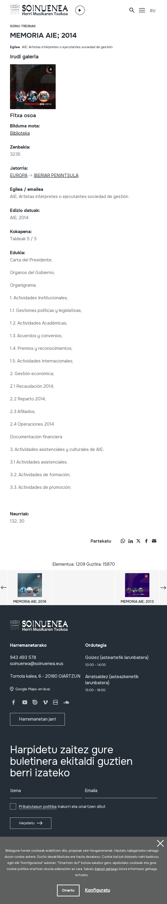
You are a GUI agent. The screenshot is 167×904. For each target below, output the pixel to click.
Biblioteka (20, 133)
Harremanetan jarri (37, 719)
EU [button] (152, 10)
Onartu (68, 890)
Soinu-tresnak (23, 26)
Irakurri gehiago (106, 869)
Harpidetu (27, 823)
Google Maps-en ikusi (32, 689)
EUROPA (18, 175)
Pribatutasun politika (38, 806)
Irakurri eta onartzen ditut (62, 806)
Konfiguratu (97, 890)
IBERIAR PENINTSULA (56, 175)
